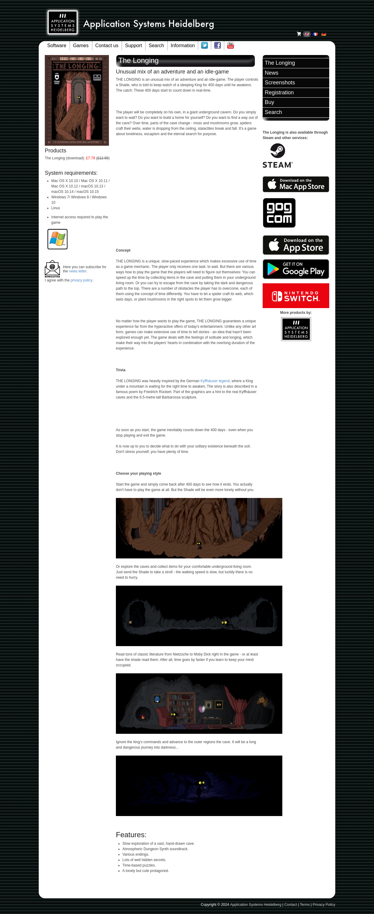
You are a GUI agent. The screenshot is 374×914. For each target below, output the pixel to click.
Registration (279, 92)
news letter (78, 271)
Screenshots (280, 83)
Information (183, 45)
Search (156, 45)
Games (81, 45)
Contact (290, 905)
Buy (269, 102)
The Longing (280, 63)
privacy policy (81, 280)
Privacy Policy (324, 905)
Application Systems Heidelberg (255, 905)
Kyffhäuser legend (215, 381)
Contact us (106, 45)
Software (56, 45)
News (271, 73)
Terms (305, 905)
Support (133, 45)
